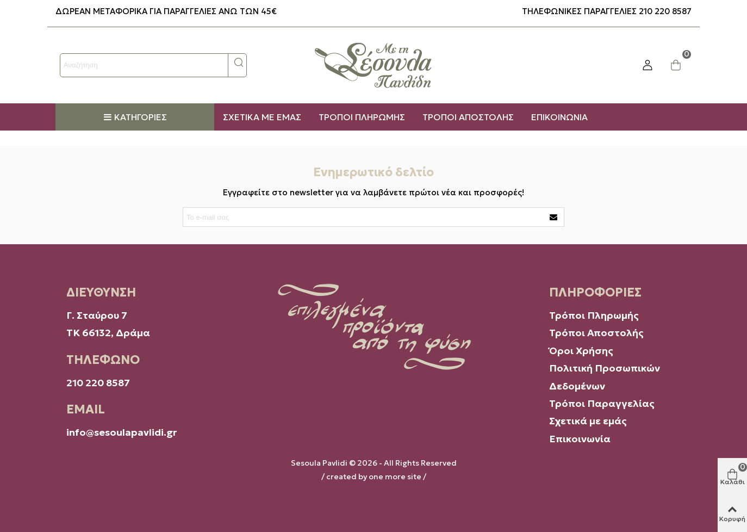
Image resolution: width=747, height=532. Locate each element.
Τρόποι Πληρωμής (594, 315)
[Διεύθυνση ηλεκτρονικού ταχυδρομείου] (363, 217)
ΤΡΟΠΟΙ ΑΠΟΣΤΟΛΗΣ (468, 117)
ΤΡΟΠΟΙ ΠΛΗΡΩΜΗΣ (362, 117)
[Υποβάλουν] (554, 217)
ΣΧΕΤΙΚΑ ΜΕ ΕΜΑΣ (262, 117)
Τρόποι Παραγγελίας (602, 403)
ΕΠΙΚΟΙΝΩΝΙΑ (559, 117)
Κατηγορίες (135, 117)
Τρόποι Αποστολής (596, 332)
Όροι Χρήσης (582, 350)
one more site (395, 476)
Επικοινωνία (580, 438)
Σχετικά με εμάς (588, 421)
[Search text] (144, 65)
